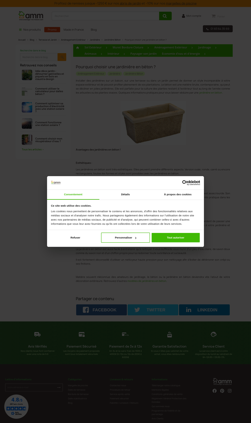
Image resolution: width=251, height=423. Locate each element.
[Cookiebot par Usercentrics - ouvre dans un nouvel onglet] (185, 183)
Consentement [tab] (73, 194)
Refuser (75, 237)
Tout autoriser (175, 237)
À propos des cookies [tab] (178, 194)
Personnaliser (125, 237)
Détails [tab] (125, 194)
